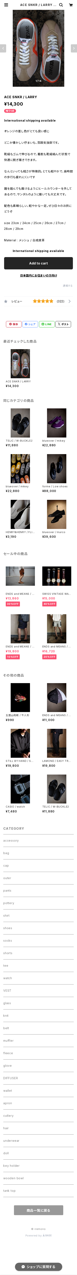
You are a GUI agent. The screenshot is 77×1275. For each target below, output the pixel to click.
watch (7, 978)
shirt (6, 915)
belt (6, 1028)
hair (6, 1128)
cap (6, 865)
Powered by (38, 1235)
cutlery (8, 1115)
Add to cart (38, 263)
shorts (8, 953)
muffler (8, 1040)
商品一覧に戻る (39, 1210)
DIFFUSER (10, 1078)
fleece (8, 1053)
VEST (7, 990)
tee (5, 965)
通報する (68, 285)
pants (7, 890)
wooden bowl (13, 1178)
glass (7, 1003)
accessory (11, 840)
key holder (11, 1165)
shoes (7, 928)
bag (6, 853)
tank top (9, 1190)
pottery (8, 903)
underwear (11, 1140)
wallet (7, 1090)
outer (7, 878)
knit (6, 1015)
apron (7, 1103)
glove (7, 1065)
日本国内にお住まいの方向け (38, 275)
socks (7, 940)
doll (6, 1153)
